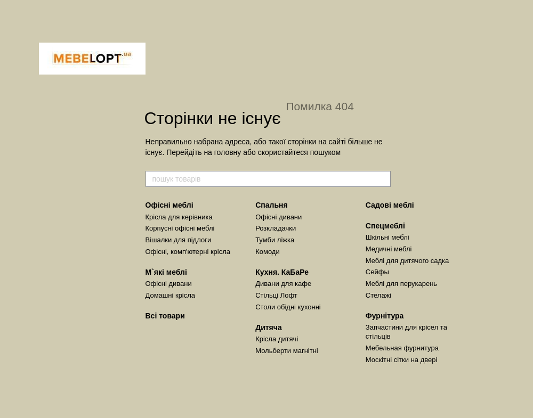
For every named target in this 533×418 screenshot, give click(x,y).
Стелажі (378, 295)
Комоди (267, 252)
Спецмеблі (385, 226)
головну (227, 152)
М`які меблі (166, 272)
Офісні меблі (169, 205)
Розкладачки (275, 228)
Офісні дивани (169, 284)
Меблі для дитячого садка (407, 261)
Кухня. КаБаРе (282, 272)
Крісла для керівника (179, 217)
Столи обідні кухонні (288, 307)
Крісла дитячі (276, 339)
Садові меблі (390, 205)
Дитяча (268, 327)
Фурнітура (385, 316)
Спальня (271, 205)
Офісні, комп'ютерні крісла (188, 252)
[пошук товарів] (382, 179)
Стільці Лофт (276, 295)
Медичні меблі (389, 249)
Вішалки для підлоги (179, 240)
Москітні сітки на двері (402, 360)
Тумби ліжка (274, 240)
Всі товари (165, 316)
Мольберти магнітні (286, 351)
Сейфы (377, 272)
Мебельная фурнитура (402, 348)
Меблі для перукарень (401, 284)
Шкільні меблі (387, 237)
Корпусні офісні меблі (180, 228)
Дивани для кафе (283, 284)
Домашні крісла (171, 295)
